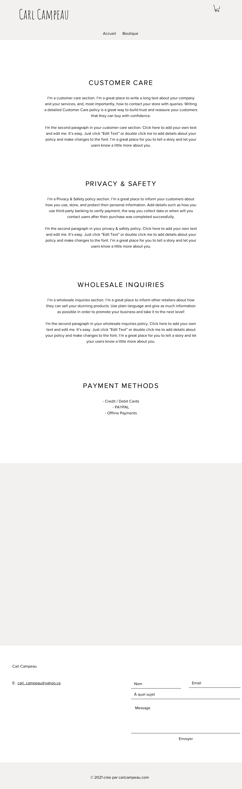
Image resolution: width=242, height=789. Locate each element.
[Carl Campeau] (44, 14)
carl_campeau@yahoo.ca (39, 683)
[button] (217, 8)
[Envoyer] (185, 738)
